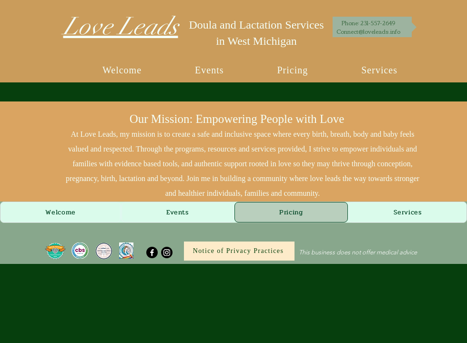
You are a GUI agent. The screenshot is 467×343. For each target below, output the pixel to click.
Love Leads (120, 26)
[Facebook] (152, 252)
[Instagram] (167, 252)
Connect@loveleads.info (368, 31)
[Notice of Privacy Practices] (239, 251)
